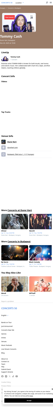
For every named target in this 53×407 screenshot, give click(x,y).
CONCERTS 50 (6, 3)
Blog (3, 353)
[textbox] (5, 315)
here (31, 396)
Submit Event (6, 369)
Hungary (2, 8)
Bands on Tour (6, 322)
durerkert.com (12, 147)
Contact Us (5, 361)
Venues (4, 341)
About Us (4, 359)
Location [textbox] (19, 3)
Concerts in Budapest (14, 8)
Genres (3, 334)
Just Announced (6, 326)
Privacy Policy (6, 386)
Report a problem (7, 301)
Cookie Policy (6, 382)
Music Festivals (6, 345)
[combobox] (19, 3)
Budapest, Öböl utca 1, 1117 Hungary (20, 154)
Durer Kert (12, 142)
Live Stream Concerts (8, 349)
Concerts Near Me (7, 330)
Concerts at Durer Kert (19, 210)
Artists (3, 338)
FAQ (2, 367)
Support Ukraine (7, 372)
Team (3, 364)
